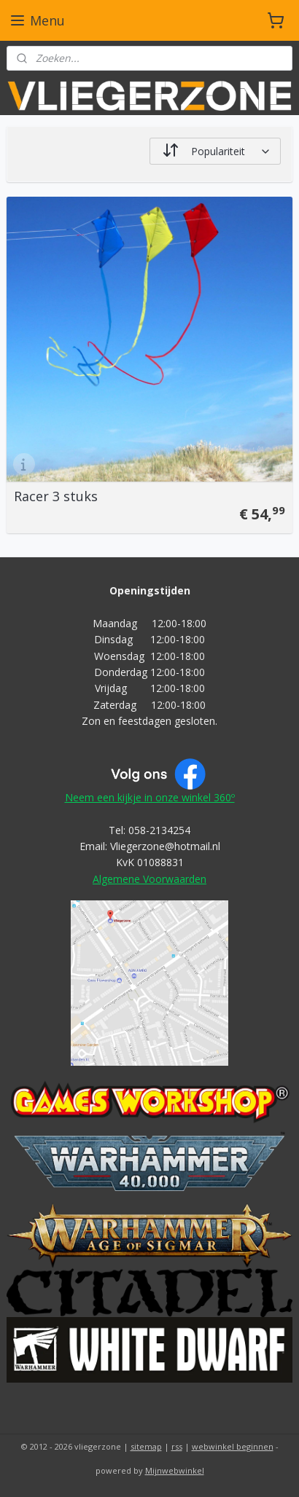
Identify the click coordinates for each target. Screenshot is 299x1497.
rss (176, 1446)
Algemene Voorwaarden (149, 879)
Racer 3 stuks (56, 496)
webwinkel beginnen (232, 1446)
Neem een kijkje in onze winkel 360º (150, 797)
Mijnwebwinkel (174, 1470)
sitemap (146, 1446)
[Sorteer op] (215, 151)
